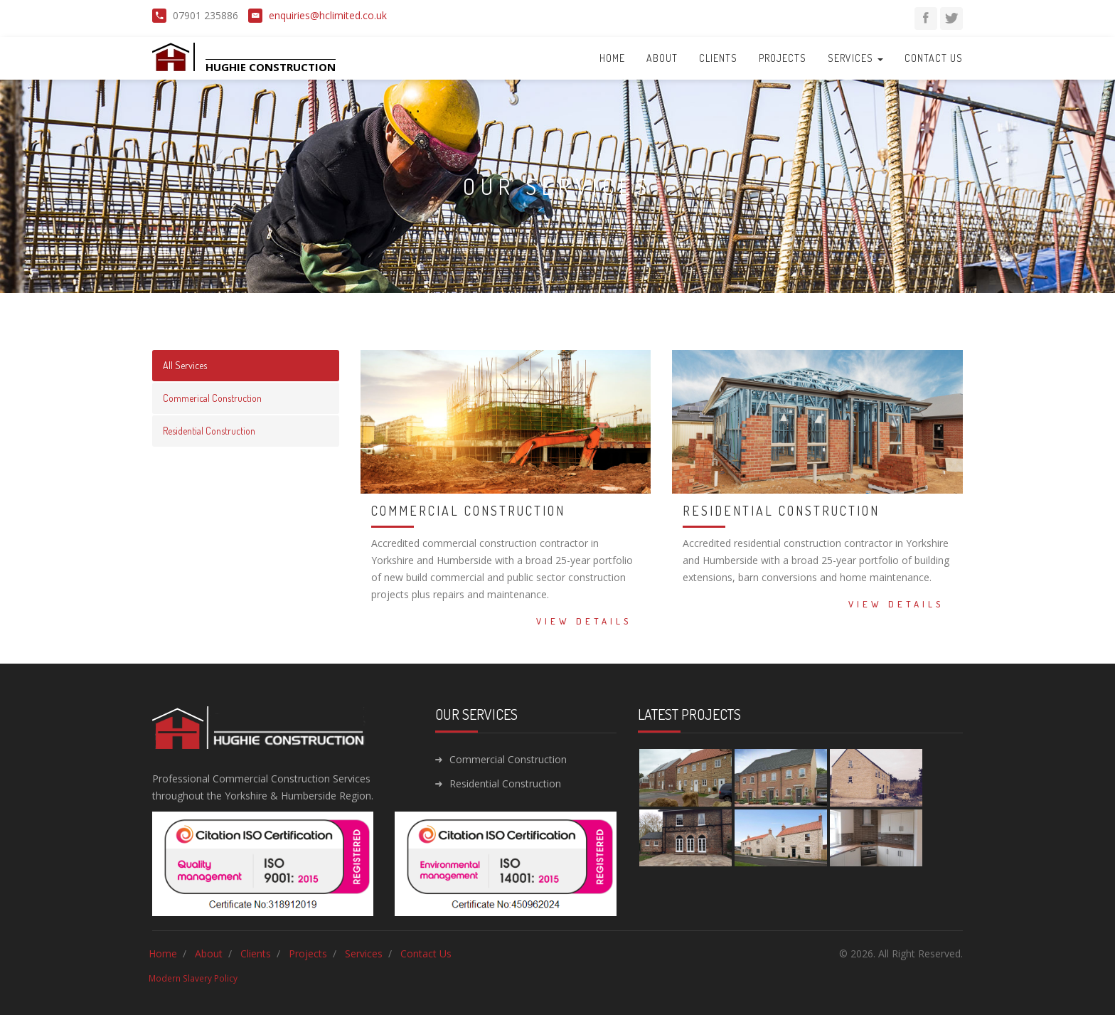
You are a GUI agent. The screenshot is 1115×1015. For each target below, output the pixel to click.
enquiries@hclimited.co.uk (328, 15)
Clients (718, 58)
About (662, 58)
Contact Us (934, 58)
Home (612, 58)
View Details (583, 621)
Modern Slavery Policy (193, 978)
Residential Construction (209, 431)
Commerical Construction (212, 398)
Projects (782, 58)
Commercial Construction (508, 759)
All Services (185, 365)
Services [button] (855, 58)
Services (364, 953)
